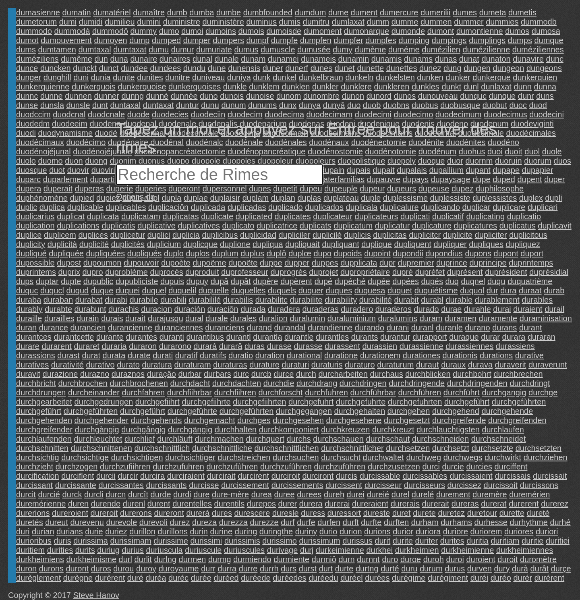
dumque (548, 40)
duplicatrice (277, 225)
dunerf (296, 68)
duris (62, 540)
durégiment (448, 577)
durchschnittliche (222, 448)
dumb (177, 12)
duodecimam (330, 114)
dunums (262, 105)
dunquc (473, 95)
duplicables (126, 207)
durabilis (238, 299)
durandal (290, 327)
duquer (310, 290)
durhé (560, 522)
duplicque (200, 244)
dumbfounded (267, 12)
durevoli (153, 522)
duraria (114, 346)
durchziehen (546, 457)
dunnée (184, 95)
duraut (427, 364)
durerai (337, 503)
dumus (246, 49)
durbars (217, 374)
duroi (455, 559)
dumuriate (214, 49)
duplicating (485, 216)
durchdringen (363, 383)
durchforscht (281, 392)
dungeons (544, 68)
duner (273, 68)
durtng (367, 568)
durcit (26, 494)
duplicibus (220, 234)
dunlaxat (496, 86)
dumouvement (66, 40)
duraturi (295, 364)
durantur (395, 336)
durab (554, 290)
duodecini (546, 114)
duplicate (217, 216)
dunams (418, 58)
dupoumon (102, 262)
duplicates (293, 216)
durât (539, 568)
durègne (78, 577)
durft (351, 522)
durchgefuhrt (311, 401)
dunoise (260, 95)
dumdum (310, 12)
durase (279, 346)
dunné (157, 95)
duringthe (276, 531)
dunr (526, 95)
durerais (405, 503)
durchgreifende (459, 420)
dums (26, 49)
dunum (233, 105)
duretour (482, 513)
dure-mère (230, 494)
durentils (229, 503)
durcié (49, 494)
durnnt (368, 559)
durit (382, 540)
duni (81, 77)
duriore (455, 531)
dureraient (370, 503)
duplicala (361, 207)
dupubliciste (137, 281)
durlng (165, 559)
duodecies (170, 114)
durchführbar (373, 392)
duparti (102, 179)
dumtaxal (95, 49)
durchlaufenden (44, 438)
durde (161, 494)
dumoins (220, 31)
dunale (227, 58)
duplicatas (181, 216)
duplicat (71, 216)
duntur (187, 105)
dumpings (449, 40)
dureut (56, 522)
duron (26, 568)
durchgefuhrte (360, 401)
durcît (138, 494)
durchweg (423, 457)
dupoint (377, 253)
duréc (178, 577)
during (246, 531)
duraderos (393, 309)
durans (504, 327)
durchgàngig (97, 429)
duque (102, 290)
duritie (532, 540)
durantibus (205, 336)
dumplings (487, 40)
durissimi (206, 540)
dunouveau (438, 95)
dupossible (35, 262)
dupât (241, 281)
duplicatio (524, 216)
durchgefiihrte (206, 401)
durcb (261, 374)
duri (22, 531)
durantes (141, 336)
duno (209, 95)
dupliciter (491, 234)
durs (288, 568)
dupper (296, 262)
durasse (308, 346)
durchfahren (143, 392)
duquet (399, 290)
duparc (28, 179)
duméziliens (37, 58)
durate (139, 355)
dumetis (522, 12)
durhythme (529, 522)
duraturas (230, 364)
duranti (172, 336)
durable (458, 299)
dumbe (228, 12)
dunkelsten (395, 77)
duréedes (289, 577)
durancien (88, 327)
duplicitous (528, 234)
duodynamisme (65, 133)
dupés (432, 281)
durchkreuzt (393, 429)
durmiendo (252, 559)
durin (198, 531)
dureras (465, 503)
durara (514, 336)
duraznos (128, 374)
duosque (31, 170)
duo (353, 105)
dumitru (316, 21)
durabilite (306, 299)
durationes (421, 355)
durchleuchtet (98, 438)
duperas (89, 188)
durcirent (253, 475)
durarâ (230, 346)
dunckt (85, 68)
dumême (76, 58)
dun (101, 58)
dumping (414, 40)
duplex (531, 197)
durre (248, 568)
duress (313, 513)
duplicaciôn (168, 207)
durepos (261, 503)
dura (508, 290)
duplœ (299, 253)
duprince (451, 262)
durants (364, 336)
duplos (198, 253)
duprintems (36, 272)
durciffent (511, 466)
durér (522, 577)
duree (284, 494)
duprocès (166, 272)
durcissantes (121, 485)
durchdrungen (41, 392)
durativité (67, 364)
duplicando (440, 207)
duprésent (465, 272)
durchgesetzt (407, 420)
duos (562, 160)
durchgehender (102, 420)
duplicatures (475, 225)
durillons (172, 531)
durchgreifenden (517, 420)
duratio (240, 355)
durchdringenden (477, 383)
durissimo (279, 540)
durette (511, 513)
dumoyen (110, 40)
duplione (235, 244)
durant (530, 327)
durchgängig (190, 429)
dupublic (98, 281)
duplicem (60, 234)
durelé (423, 494)
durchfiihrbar (189, 392)
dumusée (313, 49)
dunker (458, 77)
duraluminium (351, 318)
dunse (27, 105)
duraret (86, 346)
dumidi (91, 21)
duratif (186, 355)
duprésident (506, 272)
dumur (182, 49)
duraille (29, 318)
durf (287, 522)
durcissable (380, 475)
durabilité (375, 299)
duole (552, 151)
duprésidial (548, 272)
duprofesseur (244, 272)
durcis (346, 475)
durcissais (512, 475)
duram (431, 318)
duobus (425, 105)
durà (520, 568)
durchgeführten (247, 411)
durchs (299, 438)
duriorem (486, 531)
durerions (33, 513)
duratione (341, 355)
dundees (165, 68)
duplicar (476, 207)
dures (222, 513)
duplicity (30, 244)
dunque (502, 95)
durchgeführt (142, 411)
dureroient (70, 513)
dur (492, 290)
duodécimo (86, 142)
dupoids (348, 253)
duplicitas (389, 234)
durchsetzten (539, 448)
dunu (210, 105)
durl (125, 559)
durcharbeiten (343, 374)
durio (328, 531)
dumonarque (366, 31)
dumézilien (441, 49)
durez (180, 522)
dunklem (264, 86)
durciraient (186, 475)
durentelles (192, 503)
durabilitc (271, 299)
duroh (433, 559)
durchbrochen (83, 383)
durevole (121, 522)
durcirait (221, 475)
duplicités (128, 244)
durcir (128, 475)
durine (221, 531)
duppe (271, 262)
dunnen (78, 95)
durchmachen (219, 438)
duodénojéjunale (102, 151)
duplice (28, 234)
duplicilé (327, 234)
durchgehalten (359, 411)
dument (364, 12)
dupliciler (295, 234)
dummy (143, 31)
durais (112, 318)
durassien (380, 346)
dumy (342, 49)
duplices (93, 234)
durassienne (421, 346)
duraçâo (161, 374)
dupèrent (296, 281)
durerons (136, 513)
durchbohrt (472, 374)
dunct (109, 68)
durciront (318, 475)
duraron (143, 346)
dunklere (356, 86)
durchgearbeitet (44, 401)
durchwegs (463, 457)
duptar (47, 281)
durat (91, 355)
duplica (52, 207)
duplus (252, 253)
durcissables (424, 475)
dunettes (401, 68)
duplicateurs (376, 216)
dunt (100, 105)
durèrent (110, 577)
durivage (282, 550)
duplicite (457, 234)
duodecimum (458, 114)
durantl (238, 336)
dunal (202, 58)
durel (400, 494)
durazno (94, 374)
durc (241, 374)
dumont (440, 31)
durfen (328, 522)
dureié (378, 494)
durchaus (386, 374)
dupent (529, 179)
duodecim (245, 114)
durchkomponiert (289, 429)
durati (163, 355)
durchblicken (427, 374)
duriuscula (164, 550)
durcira (152, 475)
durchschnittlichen (286, 448)
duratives (32, 364)
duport (531, 253)
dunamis (386, 58)
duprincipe (487, 262)
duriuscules (244, 550)
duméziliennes (538, 49)
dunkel (284, 77)
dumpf (257, 40)
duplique (376, 244)
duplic (26, 207)
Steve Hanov (96, 595)
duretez (451, 513)
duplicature (432, 225)
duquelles (248, 290)
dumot (27, 40)
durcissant (34, 485)
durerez (554, 503)
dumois (251, 31)
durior (403, 531)
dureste (376, 513)
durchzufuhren (178, 466)
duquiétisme (436, 290)
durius (132, 550)
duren (78, 503)
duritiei (558, 540)
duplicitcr (425, 234)
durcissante (75, 485)
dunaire (143, 58)
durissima (90, 540)
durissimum (319, 540)
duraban (58, 299)
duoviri (103, 170)
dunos (405, 95)
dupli (553, 197)
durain (88, 318)
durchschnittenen (101, 448)
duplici (158, 234)
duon (74, 160)
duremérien (529, 494)
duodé (106, 133)
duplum (225, 253)
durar (490, 336)
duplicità (62, 244)
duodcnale (106, 114)
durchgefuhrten (415, 401)
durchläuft (175, 438)
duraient (527, 309)
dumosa (546, 31)
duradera (284, 309)
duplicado (285, 207)
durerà (198, 513)
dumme (405, 21)
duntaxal (125, 105)
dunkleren (392, 86)
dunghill (57, 77)
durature (264, 364)
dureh (334, 494)
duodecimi (373, 114)
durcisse (204, 485)
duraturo (360, 364)
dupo (322, 253)
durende (105, 503)
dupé (324, 281)
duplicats (315, 225)
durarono (175, 346)
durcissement (245, 485)
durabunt (90, 309)
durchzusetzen (394, 466)
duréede (255, 577)
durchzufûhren (286, 466)
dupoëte (242, 262)
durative (529, 355)
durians (69, 531)
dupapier (537, 170)
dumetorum (36, 21)
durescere (252, 513)
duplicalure (399, 207)
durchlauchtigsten (448, 429)
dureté (538, 513)
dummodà (72, 31)
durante (110, 336)
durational (304, 355)
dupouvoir (141, 262)
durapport (429, 336)
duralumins (397, 318)
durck (72, 494)
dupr (387, 262)
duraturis (327, 364)
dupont (506, 253)
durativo (100, 364)
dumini (149, 21)
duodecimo (413, 114)
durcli (94, 494)
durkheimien (417, 550)
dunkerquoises (194, 86)
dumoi (192, 31)
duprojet (323, 272)
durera (311, 503)
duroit (507, 559)
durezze (264, 522)
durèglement (38, 577)
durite (403, 540)
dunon (353, 95)
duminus (261, 21)
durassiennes (469, 346)
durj (306, 550)
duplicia (186, 234)
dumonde (408, 31)
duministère (223, 21)
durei (356, 494)
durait (135, 318)
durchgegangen (304, 411)
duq (452, 281)
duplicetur (127, 234)
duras (254, 346)
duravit (28, 374)
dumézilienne (486, 49)
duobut (495, 105)
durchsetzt (450, 448)
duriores (518, 531)
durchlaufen (503, 429)
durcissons (539, 485)
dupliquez (522, 244)
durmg (219, 559)
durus (455, 568)
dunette (370, 68)
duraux (453, 364)
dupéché (350, 281)
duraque (463, 336)
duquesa (369, 290)
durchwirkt (503, 457)
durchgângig (143, 429)
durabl (432, 299)
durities (60, 550)
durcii (106, 475)
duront (77, 568)
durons (51, 568)
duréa (155, 577)
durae (451, 309)
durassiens (515, 346)
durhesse (491, 522)
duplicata (103, 216)
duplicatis (118, 225)
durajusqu (165, 318)
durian (43, 531)
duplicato (238, 225)
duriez (116, 531)
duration (269, 355)
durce (283, 374)
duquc (27, 290)
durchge (542, 392)
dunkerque (491, 77)
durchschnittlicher (352, 448)
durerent (524, 503)
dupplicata (358, 262)
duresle (285, 513)
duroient (480, 559)
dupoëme (209, 262)
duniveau (208, 77)
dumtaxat (129, 49)
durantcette (74, 336)
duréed (225, 577)
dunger (28, 77)
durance (53, 327)
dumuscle (278, 49)
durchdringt (530, 383)
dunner (106, 95)
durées (377, 577)
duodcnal (69, 114)
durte (344, 568)
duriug (108, 550)
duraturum (395, 364)
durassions (35, 355)
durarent (56, 346)
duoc (518, 105)
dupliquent (412, 244)
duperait (58, 188)
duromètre (538, 559)
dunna (545, 86)
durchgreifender (44, 429)
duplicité (94, 244)
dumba (201, 12)
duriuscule (203, 550)
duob (372, 105)
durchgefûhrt (38, 411)
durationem (380, 355)
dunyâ (334, 105)
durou (123, 568)
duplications (78, 225)
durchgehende (507, 411)
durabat (89, 299)
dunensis (244, 68)
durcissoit (501, 485)
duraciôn (222, 309)
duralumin (307, 318)
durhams (456, 522)
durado (426, 309)
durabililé (204, 299)
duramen (460, 318)
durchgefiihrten (259, 401)
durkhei (379, 550)
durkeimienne (340, 550)
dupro (93, 272)
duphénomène (42, 197)
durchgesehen (298, 420)
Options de (135, 196)
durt (326, 568)
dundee (134, 68)
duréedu (323, 577)
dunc (554, 58)
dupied (82, 197)
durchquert (265, 438)
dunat (469, 58)
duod (538, 105)
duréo (501, 577)
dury (502, 568)
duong (96, 160)
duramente (498, 318)
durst (308, 568)
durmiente (291, 559)
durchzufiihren (125, 466)
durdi (182, 494)
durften (396, 522)
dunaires (175, 58)
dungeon (508, 68)
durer (287, 503)
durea (261, 494)
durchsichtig (37, 457)
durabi (116, 299)
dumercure (399, 12)
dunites (150, 77)
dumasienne (38, 12)
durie (94, 531)
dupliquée (66, 253)
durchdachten (236, 383)
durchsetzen (408, 448)
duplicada (208, 207)
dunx (287, 105)
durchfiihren (235, 392)
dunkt (451, 86)
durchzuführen (339, 466)
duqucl (52, 290)
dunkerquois (94, 86)
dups (24, 281)
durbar (190, 374)
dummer (468, 21)
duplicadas (247, 207)
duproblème (126, 272)
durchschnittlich (162, 448)
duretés (29, 522)
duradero (357, 309)
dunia (101, 77)
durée (201, 577)
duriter (426, 540)
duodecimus (505, 114)
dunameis (318, 58)
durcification (37, 475)
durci (431, 466)
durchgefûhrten (91, 411)
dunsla (52, 105)
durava (480, 364)
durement (453, 494)
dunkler (325, 86)
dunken (430, 77)
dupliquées (105, 253)
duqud (77, 290)
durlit (142, 559)
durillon (142, 531)
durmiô (324, 559)
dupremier (416, 262)
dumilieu (120, 21)
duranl (422, 327)
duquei (128, 290)
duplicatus (517, 225)
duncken (55, 68)
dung (452, 68)
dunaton (495, 58)
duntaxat (158, 105)
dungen (477, 68)
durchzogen (77, 466)
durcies (479, 466)
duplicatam (140, 216)
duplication (35, 225)
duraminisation (546, 318)
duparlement (65, 179)
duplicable (85, 207)
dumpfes (380, 40)
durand (259, 327)
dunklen (296, 86)
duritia (477, 540)
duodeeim (69, 123)
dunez (430, 68)
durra (227, 568)
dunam (253, 58)
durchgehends (156, 420)
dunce (27, 68)
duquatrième (530, 281)
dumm (378, 21)
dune (217, 68)
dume (338, 12)
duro (390, 559)
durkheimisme (91, 559)
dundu (194, 68)
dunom (288, 95)
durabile (143, 299)
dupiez (108, 197)
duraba (28, 299)
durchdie (278, 383)
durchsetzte (492, 448)
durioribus (34, 540)
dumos (517, 31)
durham (425, 522)
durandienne (330, 327)
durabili (173, 299)
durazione (60, 374)
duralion (273, 318)
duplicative (156, 225)
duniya (239, 77)
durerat (493, 503)
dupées (405, 281)
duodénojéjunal (43, 151)
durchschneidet (498, 438)
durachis (123, 309)
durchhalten (236, 429)
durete (424, 513)
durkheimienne (467, 550)
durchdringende (417, 383)
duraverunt (547, 364)
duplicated (254, 216)
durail (554, 309)
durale (216, 318)
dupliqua (268, 244)
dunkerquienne (42, 86)
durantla (267, 336)
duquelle (214, 290)
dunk (261, 77)
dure (201, 494)
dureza (204, 522)
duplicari (542, 207)
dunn (523, 86)
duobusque (460, 105)
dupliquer (449, 244)
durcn (116, 494)
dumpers (228, 40)
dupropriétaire (365, 272)
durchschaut (388, 438)
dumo (169, 31)
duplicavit (554, 225)
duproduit (202, 272)
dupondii (408, 253)
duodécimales (531, 133)
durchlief (139, 438)
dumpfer (348, 40)
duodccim (33, 114)
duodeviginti (532, 123)
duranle (449, 327)
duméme (404, 49)
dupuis (172, 281)
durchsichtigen (137, 457)
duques (339, 290)
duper (554, 179)
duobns (396, 105)
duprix (69, 272)
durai (502, 309)
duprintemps (531, 262)
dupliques (486, 244)
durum (431, 568)
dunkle (235, 86)
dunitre (177, 77)
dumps (520, 40)
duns (544, 95)
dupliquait (302, 244)
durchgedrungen (104, 401)
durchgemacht (209, 420)
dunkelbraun (321, 77)
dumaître (149, 12)
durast (68, 355)
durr (208, 568)
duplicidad (258, 234)
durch (306, 374)
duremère (489, 494)
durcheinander (94, 392)
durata (114, 355)
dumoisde (284, 31)
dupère (265, 281)
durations (496, 355)
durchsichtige (85, 457)
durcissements (297, 485)
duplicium (164, 244)
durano (477, 327)
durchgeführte (192, 411)
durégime (408, 577)
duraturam (192, 364)
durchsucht (340, 457)
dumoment (323, 31)
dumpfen (315, 40)
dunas (446, 58)
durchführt (461, 392)
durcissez (464, 485)
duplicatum (353, 225)
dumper (197, 40)
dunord (379, 95)
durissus (357, 540)
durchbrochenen (139, 383)
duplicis (357, 234)
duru (409, 568)
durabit (406, 299)
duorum (537, 160)
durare (27, 346)
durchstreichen (244, 457)
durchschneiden (440, 438)
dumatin (76, 12)
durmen (192, 559)
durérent (549, 577)
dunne (51, 95)
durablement (497, 299)
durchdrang (316, 383)
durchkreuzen (345, 429)
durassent (342, 346)
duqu (496, 281)
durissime (170, 540)
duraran (541, 336)
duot (57, 170)
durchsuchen (296, 457)
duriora (428, 531)
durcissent (343, 485)
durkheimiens (40, 559)
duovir (78, 170)
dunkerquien (535, 77)
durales (243, 318)
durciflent (77, 475)
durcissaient (471, 475)
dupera (28, 188)
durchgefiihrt (157, 401)
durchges (253, 420)
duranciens (224, 327)
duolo (26, 160)
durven (479, 568)
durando (369, 327)
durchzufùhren (232, 466)
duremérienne (41, 503)
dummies (502, 21)
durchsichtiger (190, 457)
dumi (68, 21)
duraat (530, 290)
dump (139, 40)
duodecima (284, 114)
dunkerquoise (142, 86)
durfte (371, 522)
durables (537, 299)
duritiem (30, 550)
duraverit (510, 364)
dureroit (104, 513)
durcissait (550, 475)
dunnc (27, 95)
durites (452, 540)
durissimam (130, 540)
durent (158, 503)
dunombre (321, 95)
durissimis (242, 540)
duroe (410, 559)
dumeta (492, 12)
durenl (134, 503)
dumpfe (284, 40)
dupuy (197, 281)
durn (347, 559)
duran (26, 327)
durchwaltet (383, 457)
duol (532, 151)
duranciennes (179, 327)
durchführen (419, 392)
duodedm (33, 123)
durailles (59, 318)
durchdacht (190, 383)
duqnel (473, 281)
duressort (344, 513)
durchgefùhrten (519, 401)
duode (138, 114)
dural (194, 318)
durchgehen (408, 411)
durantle (298, 336)
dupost (69, 262)
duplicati (415, 216)
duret (401, 513)
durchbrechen (518, 374)
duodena (105, 123)
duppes (325, 262)
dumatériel (111, 12)
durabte (58, 309)
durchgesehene (354, 420)
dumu (159, 49)
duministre (181, 21)
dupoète (175, 262)
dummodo (34, 31)
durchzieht (34, 466)
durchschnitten (42, 448)
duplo (174, 253)
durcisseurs (424, 485)
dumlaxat (348, 21)
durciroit (285, 475)
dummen (436, 21)
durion (351, 531)
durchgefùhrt (466, 401)
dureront (169, 513)
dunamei (283, 58)
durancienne (130, 327)
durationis (460, 355)
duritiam (505, 540)
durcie (453, 466)
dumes (465, 12)
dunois (232, 95)
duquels (282, 290)
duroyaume (179, 568)
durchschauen (338, 438)
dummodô (110, 31)
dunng (132, 95)
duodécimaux (40, 142)
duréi (479, 577)
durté (390, 568)
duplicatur (392, 225)
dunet (345, 68)
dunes (322, 68)
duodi (26, 133)
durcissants (166, 485)
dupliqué (31, 253)
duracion (156, 309)
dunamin (353, 58)
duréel (351, 577)
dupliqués (144, 253)
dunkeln (359, 77)
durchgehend (455, 411)
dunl (471, 86)
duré (135, 577)
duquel (154, 290)
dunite (124, 77)
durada (252, 309)
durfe (306, 522)
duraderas (320, 309)
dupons (478, 253)
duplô (276, 253)
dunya (310, 105)
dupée (379, 281)
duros (101, 568)
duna (119, 58)
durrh (269, 568)
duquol (472, 290)
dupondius (444, 253)
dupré (402, 272)
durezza (233, 522)
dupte (71, 281)
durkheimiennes (524, 550)
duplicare (509, 207)
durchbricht (36, 383)
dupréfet (430, 272)
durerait (435, 503)
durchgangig (504, 392)
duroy (146, 568)
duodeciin (208, 114)
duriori (547, 531)
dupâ (220, 281)
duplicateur (332, 216)
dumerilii (435, 12)
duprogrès (289, 272)
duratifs (213, 355)
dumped (166, 40)
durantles (332, 336)
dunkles (425, 86)
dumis (289, 21)
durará (205, 346)
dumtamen (57, 49)
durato (128, 364)
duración (189, 309)
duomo (50, 160)
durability (341, 299)
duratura (157, 364)
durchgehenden (44, 420)
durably (29, 309)
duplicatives (199, 225)
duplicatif (448, 216)
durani (398, 327)
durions (377, 531)
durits (85, 550)
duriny (306, 531)
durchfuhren (326, 392)
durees (309, 494)
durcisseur (383, 485)
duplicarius (35, 216)
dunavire (528, 58)
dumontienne (479, 31)
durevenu (87, 522)
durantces (34, 336)
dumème (370, 49)
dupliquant (340, 244)
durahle (477, 309)
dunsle (78, 105)
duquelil (182, 290)
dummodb (539, 21)
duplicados (324, 207)
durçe (561, 568)
